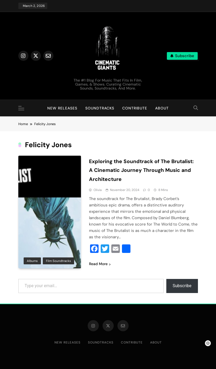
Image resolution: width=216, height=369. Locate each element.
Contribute (134, 108)
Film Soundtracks (58, 260)
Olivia (98, 190)
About (162, 108)
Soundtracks (99, 108)
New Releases (62, 108)
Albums (32, 260)
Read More (100, 263)
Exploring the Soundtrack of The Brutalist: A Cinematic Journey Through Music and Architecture (143, 170)
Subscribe (182, 285)
